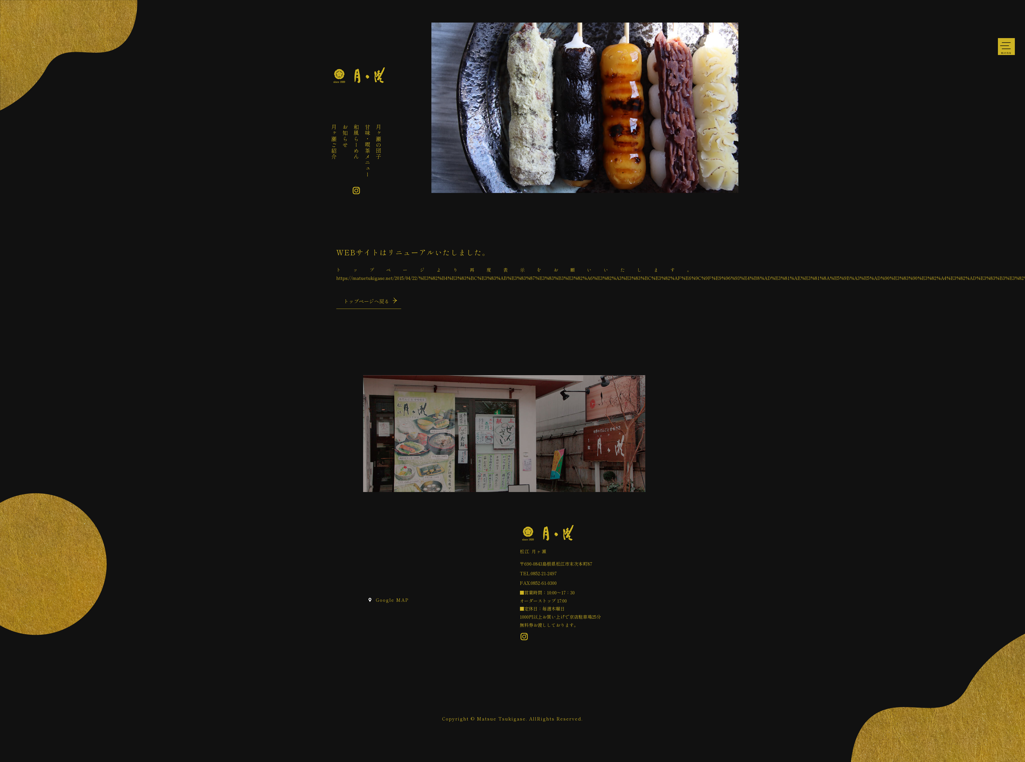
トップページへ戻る (366, 301)
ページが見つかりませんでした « (359, 75)
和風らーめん (356, 142)
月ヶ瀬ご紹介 (334, 142)
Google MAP (392, 599)
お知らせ (345, 136)
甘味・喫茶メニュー (368, 150)
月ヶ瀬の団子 (379, 142)
